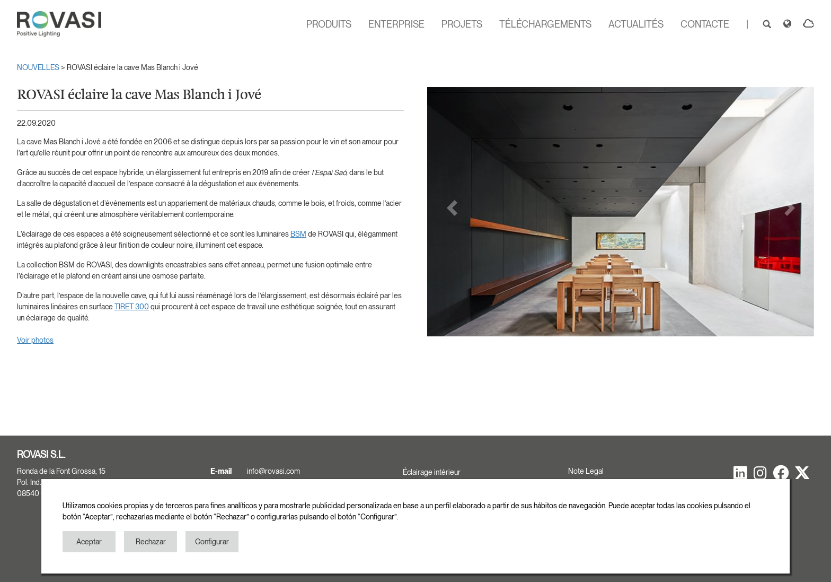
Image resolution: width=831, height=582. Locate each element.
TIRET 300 (131, 306)
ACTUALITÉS (636, 24)
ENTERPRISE (396, 24)
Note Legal (586, 471)
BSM (298, 234)
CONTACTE (704, 24)
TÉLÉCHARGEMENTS (545, 24)
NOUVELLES (39, 67)
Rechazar (151, 541)
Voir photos (35, 340)
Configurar (212, 541)
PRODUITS (328, 24)
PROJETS (461, 24)
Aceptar (89, 541)
